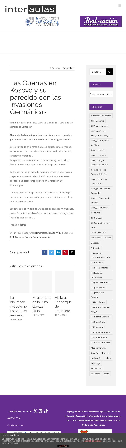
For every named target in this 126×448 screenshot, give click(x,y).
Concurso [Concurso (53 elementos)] (95, 212)
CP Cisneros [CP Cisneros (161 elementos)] (96, 218)
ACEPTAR (63, 446)
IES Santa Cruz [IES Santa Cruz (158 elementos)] (97, 327)
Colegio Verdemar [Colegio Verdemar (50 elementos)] (99, 207)
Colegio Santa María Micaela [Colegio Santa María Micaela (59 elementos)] (100, 200)
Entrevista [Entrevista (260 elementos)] (95, 248)
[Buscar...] (97, 71)
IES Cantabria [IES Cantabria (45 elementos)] (97, 262)
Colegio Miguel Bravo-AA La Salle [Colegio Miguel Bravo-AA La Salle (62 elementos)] (99, 162)
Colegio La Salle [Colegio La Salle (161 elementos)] (98, 155)
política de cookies (92, 441)
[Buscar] (109, 71)
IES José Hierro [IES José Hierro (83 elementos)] (98, 287)
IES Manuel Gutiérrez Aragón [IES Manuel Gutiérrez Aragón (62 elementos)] (100, 309)
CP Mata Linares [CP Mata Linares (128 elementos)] (98, 232)
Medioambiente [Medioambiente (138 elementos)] (98, 348)
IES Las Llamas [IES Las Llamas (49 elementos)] (98, 302)
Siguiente (67, 67)
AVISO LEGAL (14, 418)
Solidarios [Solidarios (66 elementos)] (95, 373)
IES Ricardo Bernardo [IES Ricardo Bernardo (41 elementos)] (101, 316)
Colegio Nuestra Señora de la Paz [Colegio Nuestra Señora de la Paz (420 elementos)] (99, 171)
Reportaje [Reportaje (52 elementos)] (95, 363)
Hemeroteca (41, 232)
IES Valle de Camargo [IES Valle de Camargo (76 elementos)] (101, 332)
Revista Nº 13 (54, 232)
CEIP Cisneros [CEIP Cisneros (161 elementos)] (97, 120)
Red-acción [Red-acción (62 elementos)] (96, 358)
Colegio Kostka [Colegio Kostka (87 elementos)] (98, 150)
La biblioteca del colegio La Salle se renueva (18, 306)
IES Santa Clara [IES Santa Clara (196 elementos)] (98, 322)
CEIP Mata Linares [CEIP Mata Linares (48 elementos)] (99, 126)
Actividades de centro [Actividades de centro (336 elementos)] (101, 115)
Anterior (56, 67)
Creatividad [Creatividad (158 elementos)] (96, 237)
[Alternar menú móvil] (120, 5)
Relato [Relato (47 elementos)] (108, 358)
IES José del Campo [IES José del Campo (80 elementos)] (100, 282)
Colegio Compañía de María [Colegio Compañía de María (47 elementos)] (100, 142)
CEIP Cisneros (16, 237)
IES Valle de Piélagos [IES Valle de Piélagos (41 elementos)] (100, 342)
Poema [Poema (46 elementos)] (105, 353)
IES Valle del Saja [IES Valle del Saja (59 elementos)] (99, 337)
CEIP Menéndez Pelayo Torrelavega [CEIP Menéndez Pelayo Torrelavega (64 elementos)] (100, 133)
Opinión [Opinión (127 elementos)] (94, 353)
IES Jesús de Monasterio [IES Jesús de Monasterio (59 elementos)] (96, 275)
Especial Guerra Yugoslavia (37, 237)
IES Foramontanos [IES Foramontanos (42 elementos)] (99, 267)
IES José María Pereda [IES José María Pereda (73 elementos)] (97, 294)
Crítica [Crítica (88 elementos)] (108, 237)
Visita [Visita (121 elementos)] (106, 373)
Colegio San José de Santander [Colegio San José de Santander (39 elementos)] (100, 190)
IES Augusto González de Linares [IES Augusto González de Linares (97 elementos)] (100, 255)
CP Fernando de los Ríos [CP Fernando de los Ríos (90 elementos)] (100, 225)
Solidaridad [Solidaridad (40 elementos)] (96, 368)
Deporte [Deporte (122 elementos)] (95, 242)
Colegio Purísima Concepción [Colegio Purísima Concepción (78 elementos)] (99, 181)
